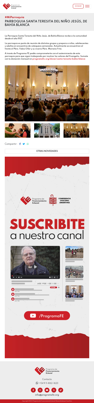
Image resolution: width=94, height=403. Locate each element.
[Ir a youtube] (47, 390)
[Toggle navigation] (87, 7)
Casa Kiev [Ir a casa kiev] (69, 401)
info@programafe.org (47, 395)
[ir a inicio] (12, 6)
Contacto (47, 379)
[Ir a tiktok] (60, 390)
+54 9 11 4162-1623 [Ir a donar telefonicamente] (47, 383)
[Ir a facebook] (33, 390)
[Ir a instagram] (40, 390)
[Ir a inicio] (47, 371)
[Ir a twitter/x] (53, 390)
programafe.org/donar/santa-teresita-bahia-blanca (58, 59)
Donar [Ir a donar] (78, 6)
